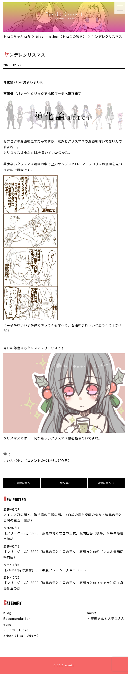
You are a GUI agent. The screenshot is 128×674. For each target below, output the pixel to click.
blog (7, 613)
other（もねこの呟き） (21, 636)
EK (53, 164)
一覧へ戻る (64, 483)
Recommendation (17, 618)
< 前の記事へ (21, 483)
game (7, 624)
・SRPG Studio (15, 630)
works (92, 613)
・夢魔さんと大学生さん (106, 618)
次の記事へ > (106, 483)
